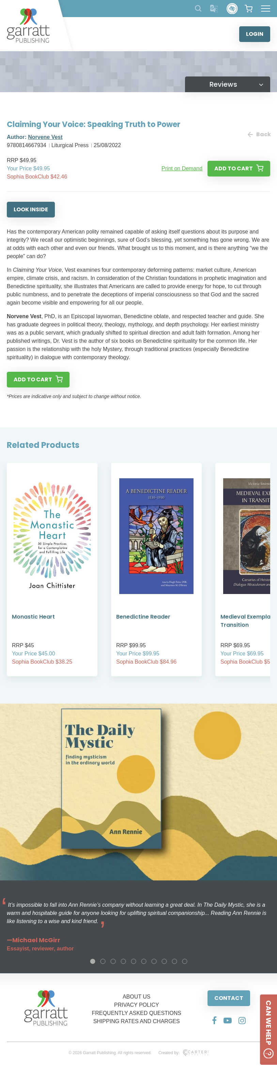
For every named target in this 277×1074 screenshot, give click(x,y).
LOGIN (254, 34)
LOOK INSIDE (31, 209)
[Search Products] (198, 8)
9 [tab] (174, 961)
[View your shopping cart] (248, 8)
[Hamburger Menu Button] (265, 8)
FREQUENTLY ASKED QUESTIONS (136, 1013)
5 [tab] (133, 961)
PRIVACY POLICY (136, 1005)
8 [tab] (164, 961)
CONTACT (228, 998)
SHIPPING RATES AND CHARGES (136, 1021)
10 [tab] (184, 961)
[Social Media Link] (214, 1020)
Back (259, 134)
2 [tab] (102, 961)
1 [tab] (92, 961)
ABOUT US (137, 997)
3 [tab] (113, 961)
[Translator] (214, 8)
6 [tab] (143, 961)
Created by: (183, 1052)
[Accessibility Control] (232, 8)
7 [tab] (154, 961)
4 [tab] (123, 961)
